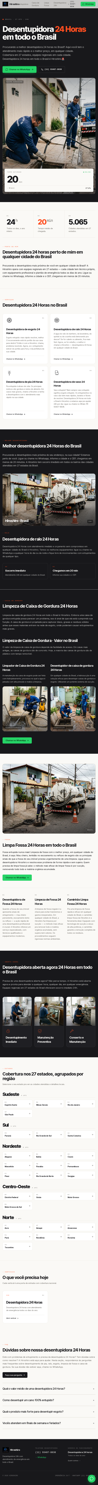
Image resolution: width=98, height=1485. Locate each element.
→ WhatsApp (40, 1457)
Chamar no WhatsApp (19, 69)
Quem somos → (74, 1461)
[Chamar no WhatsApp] (92, 1479)
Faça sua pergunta (15, 1375)
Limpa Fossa (46, 4)
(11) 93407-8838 (51, 69)
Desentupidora (22, 4)
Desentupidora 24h (60, 4)
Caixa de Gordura (35, 4)
